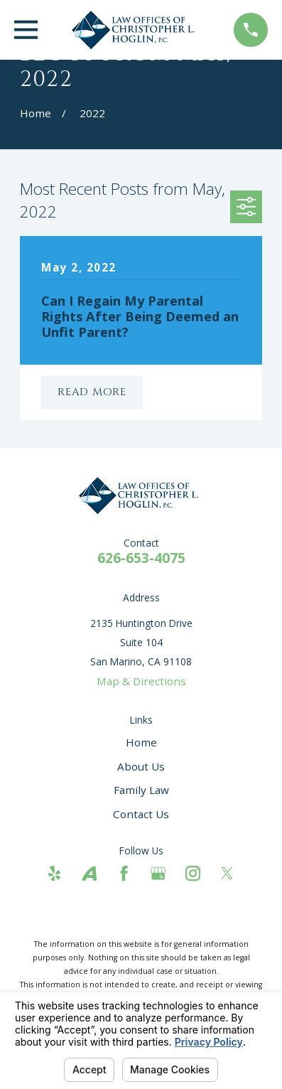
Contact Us (141, 814)
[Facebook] (123, 873)
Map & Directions (141, 681)
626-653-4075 (141, 558)
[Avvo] (89, 873)
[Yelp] (54, 873)
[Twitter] (226, 873)
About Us (141, 766)
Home (141, 742)
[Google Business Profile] (158, 873)
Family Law (141, 790)
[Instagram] (192, 873)
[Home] (136, 30)
